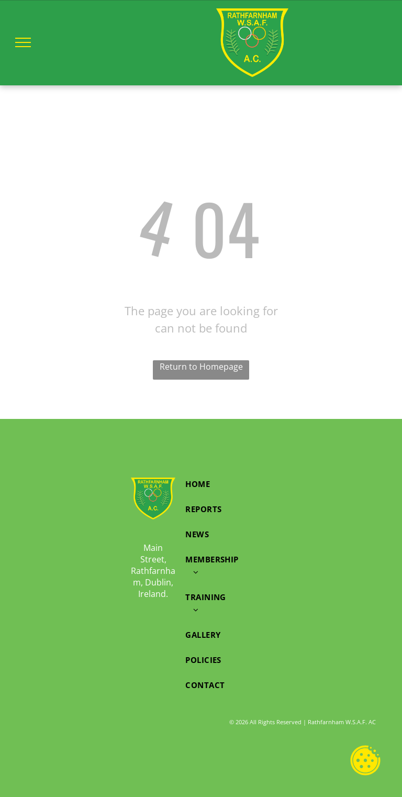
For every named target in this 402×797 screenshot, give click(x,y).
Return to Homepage (201, 366)
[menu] (23, 42)
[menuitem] (212, 483)
